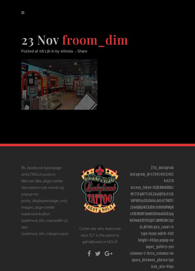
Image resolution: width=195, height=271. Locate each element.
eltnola (67, 51)
